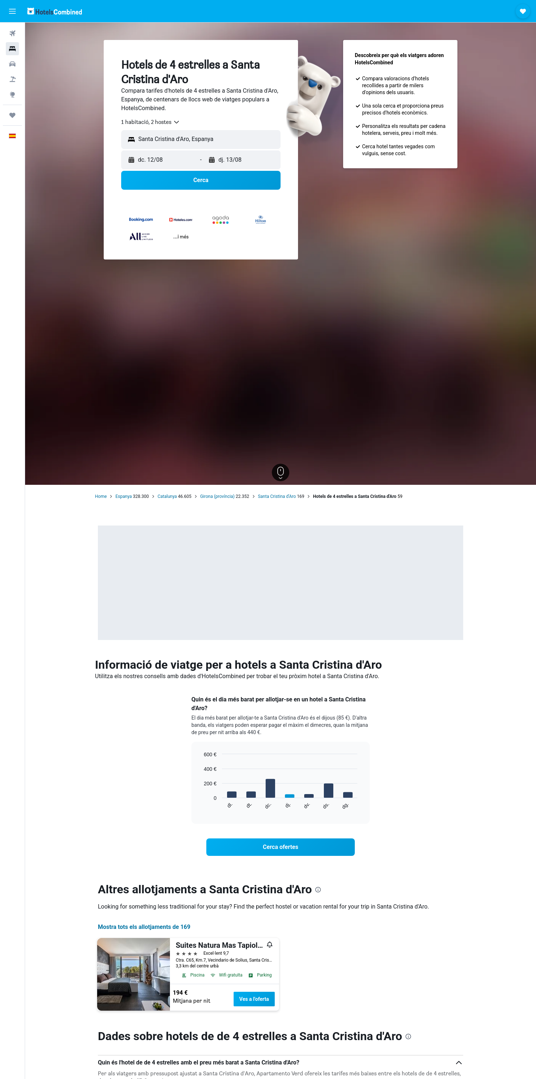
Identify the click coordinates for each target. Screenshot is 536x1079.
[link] (280, 847)
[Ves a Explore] (12, 94)
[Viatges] (12, 115)
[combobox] (150, 122)
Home (101, 496)
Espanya (123, 496)
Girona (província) (217, 496)
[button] (12, 11)
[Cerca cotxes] (12, 64)
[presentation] (318, 889)
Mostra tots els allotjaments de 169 (144, 926)
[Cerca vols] (12, 33)
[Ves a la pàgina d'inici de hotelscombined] (54, 11)
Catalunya (167, 496)
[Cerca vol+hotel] (12, 79)
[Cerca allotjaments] (12, 48)
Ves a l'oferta (254, 999)
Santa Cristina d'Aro (277, 496)
